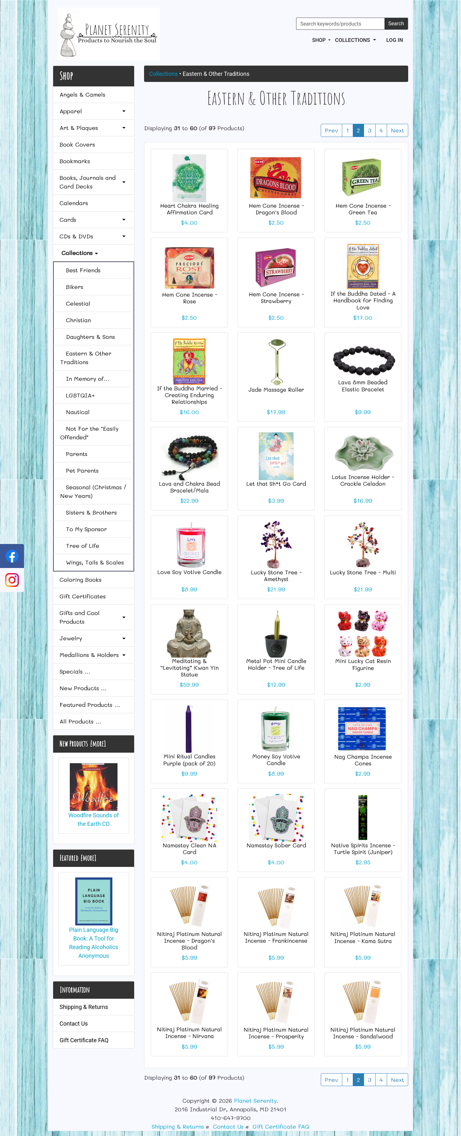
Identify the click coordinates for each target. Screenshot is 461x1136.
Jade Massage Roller (276, 389)
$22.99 (189, 500)
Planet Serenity (255, 1100)
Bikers (71, 287)
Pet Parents (79, 470)
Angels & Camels (82, 94)
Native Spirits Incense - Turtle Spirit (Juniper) (363, 848)
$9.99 (363, 412)
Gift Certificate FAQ (84, 1040)
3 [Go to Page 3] (369, 130)
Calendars (74, 203)
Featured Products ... (90, 704)
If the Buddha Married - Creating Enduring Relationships (189, 395)
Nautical (75, 412)
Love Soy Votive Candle (190, 571)
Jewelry (94, 638)
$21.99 (276, 589)
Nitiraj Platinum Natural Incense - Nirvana (189, 1032)
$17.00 (362, 317)
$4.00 (189, 222)
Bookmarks (75, 161)
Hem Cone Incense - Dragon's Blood (276, 209)
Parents (73, 454)
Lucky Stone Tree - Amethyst (276, 575)
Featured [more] (78, 858)
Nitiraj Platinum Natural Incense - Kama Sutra (362, 937)
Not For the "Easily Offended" (89, 433)
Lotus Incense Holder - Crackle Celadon (363, 480)
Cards (94, 220)
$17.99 (276, 412)
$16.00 (189, 412)
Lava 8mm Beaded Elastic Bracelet (362, 385)
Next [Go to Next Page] (397, 130)
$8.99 (189, 589)
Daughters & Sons (87, 336)
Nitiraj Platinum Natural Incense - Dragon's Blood (189, 940)
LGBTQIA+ (77, 395)
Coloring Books (80, 579)
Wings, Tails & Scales (92, 562)
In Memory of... (84, 378)
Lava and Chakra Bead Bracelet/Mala (189, 487)
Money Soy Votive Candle (276, 759)
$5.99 (189, 957)
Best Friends (80, 270)
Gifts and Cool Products (94, 617)
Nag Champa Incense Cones (363, 760)
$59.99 (189, 684)
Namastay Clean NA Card (189, 848)
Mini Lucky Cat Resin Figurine (363, 664)
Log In (394, 40)
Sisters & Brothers (88, 512)
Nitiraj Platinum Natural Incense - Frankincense (276, 937)
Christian (75, 320)
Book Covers (77, 144)
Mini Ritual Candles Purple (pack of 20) (189, 759)
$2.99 (362, 684)
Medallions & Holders (94, 655)
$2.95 (363, 862)
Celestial (75, 303)
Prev (331, 130)
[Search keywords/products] (340, 24)
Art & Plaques (94, 128)
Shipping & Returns (84, 1007)
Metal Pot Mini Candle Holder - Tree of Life (276, 664)
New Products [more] (83, 743)
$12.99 (276, 684)
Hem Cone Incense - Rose (189, 298)
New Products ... (83, 688)
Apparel (94, 111)
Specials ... (75, 671)
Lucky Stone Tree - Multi (363, 572)
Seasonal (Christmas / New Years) (93, 491)
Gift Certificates (83, 596)
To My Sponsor (83, 529)
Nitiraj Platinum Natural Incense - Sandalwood (362, 1033)
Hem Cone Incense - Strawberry (276, 297)
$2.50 (276, 222)
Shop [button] (319, 40)
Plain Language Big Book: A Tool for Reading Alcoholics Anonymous (93, 918)
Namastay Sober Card (276, 845)
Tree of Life (79, 545)
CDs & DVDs (94, 236)
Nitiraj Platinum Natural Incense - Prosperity (276, 1033)
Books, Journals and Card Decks (94, 182)
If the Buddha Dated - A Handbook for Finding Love (363, 300)
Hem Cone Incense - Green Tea (363, 209)
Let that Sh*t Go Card (276, 483)
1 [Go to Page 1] (347, 130)
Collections (163, 73)
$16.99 (363, 500)
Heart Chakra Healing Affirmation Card (189, 209)
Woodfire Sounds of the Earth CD (94, 795)
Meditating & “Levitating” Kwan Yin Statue (189, 667)
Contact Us (74, 1023)
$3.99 (276, 500)
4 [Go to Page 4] (381, 130)
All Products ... (80, 721)
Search (396, 23)
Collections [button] (353, 40)
